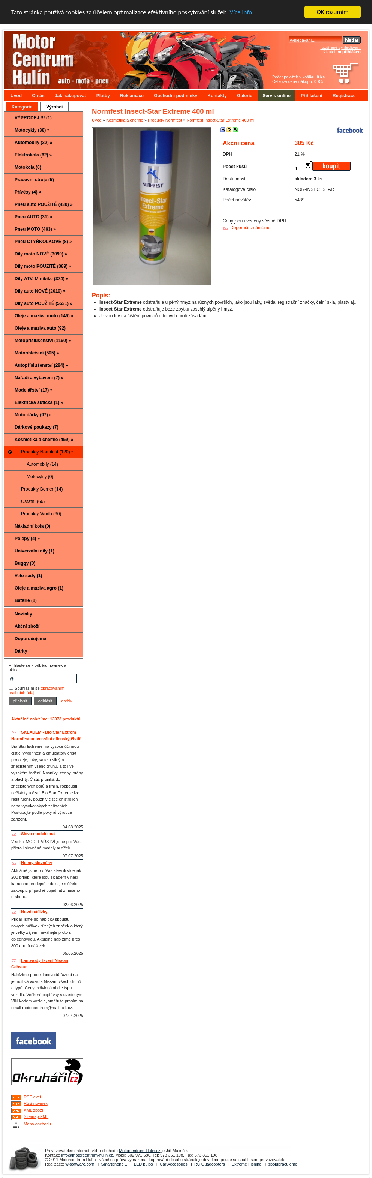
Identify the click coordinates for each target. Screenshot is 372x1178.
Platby (103, 95)
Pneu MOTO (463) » (35, 229)
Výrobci (54, 107)
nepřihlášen (349, 52)
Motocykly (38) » (32, 130)
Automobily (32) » (33, 142)
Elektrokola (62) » (33, 155)
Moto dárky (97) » (33, 414)
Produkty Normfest (165, 120)
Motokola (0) (28, 167)
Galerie (244, 95)
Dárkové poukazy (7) (36, 427)
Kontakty (217, 95)
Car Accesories (174, 1164)
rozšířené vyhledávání (340, 47)
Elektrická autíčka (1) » (39, 402)
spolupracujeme (283, 1164)
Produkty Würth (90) (41, 513)
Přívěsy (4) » (28, 192)
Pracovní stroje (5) (34, 179)
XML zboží (33, 1110)
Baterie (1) (26, 600)
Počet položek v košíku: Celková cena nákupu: (298, 79)
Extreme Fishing (246, 1164)
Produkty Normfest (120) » (47, 452)
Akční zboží (27, 626)
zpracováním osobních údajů (36, 690)
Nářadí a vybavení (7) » (39, 377)
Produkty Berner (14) (42, 489)
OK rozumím (333, 12)
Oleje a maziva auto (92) (40, 328)
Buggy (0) (25, 563)
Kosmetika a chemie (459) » (44, 439)
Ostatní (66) (33, 501)
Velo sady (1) (28, 575)
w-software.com (79, 1164)
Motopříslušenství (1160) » (43, 340)
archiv (66, 701)
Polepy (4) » (27, 538)
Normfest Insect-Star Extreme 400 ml (221, 120)
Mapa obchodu (37, 1124)
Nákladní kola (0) (32, 526)
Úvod (16, 95)
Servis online (276, 95)
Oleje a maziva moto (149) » (44, 315)
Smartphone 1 (114, 1164)
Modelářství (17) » (33, 390)
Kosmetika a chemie (124, 120)
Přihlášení (311, 95)
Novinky (23, 614)
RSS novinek (36, 1103)
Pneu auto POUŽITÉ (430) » (44, 204)
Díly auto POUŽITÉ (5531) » (43, 303)
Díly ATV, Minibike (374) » (41, 278)
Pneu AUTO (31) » (33, 216)
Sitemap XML (36, 1116)
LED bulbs (143, 1164)
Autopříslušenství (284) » (41, 365)
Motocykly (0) (40, 476)
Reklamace (132, 95)
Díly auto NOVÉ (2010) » (40, 291)
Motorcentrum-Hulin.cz (139, 1150)
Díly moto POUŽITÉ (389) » (43, 266)
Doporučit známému (250, 227)
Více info (241, 12)
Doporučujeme (30, 638)
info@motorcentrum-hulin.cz (87, 1155)
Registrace (344, 95)
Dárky (21, 651)
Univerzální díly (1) (34, 551)
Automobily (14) (42, 464)
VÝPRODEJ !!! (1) (33, 117)
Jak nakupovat (70, 95)
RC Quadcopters (209, 1164)
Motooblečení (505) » (37, 353)
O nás (38, 95)
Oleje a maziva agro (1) (39, 588)
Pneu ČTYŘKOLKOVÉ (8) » (43, 241)
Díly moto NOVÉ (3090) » (41, 254)
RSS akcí (32, 1097)
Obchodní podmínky (175, 95)
